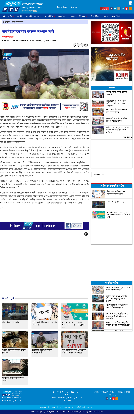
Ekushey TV (99, 174)
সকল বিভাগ (117, 16)
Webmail (67, 400)
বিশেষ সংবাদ (17, 22)
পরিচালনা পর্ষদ (56, 407)
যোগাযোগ (90, 407)
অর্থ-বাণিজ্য (62, 16)
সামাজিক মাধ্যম (69, 407)
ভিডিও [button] (106, 16)
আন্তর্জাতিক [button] (50, 16)
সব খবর (128, 137)
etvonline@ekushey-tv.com (70, 397)
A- (78, 45)
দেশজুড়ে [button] (38, 16)
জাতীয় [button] (11, 16)
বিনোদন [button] (83, 16)
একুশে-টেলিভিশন (54, 412)
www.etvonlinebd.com (11, 397)
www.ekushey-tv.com (11, 400)
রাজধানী (29, 16)
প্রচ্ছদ (5, 22)
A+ (86, 45)
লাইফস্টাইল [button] (95, 16)
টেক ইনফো (81, 407)
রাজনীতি (20, 16)
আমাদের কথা (44, 407)
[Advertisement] (45, 268)
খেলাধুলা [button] (73, 16)
